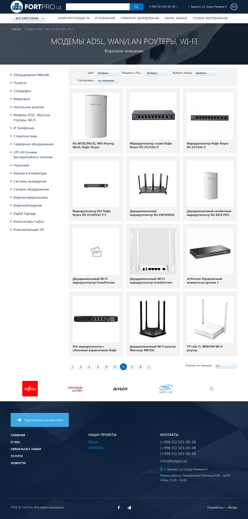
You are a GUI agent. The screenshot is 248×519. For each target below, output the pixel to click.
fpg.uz (93, 441)
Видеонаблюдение (28, 205)
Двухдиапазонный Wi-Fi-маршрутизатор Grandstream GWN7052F (94, 282)
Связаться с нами (26, 449)
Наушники (21, 165)
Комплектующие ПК (74, 18)
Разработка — (222, 507)
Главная (16, 29)
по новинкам (106, 80)
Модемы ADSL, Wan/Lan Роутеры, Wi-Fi (32, 117)
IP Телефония (105, 18)
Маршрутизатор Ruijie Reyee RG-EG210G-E (208, 145)
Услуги (17, 456)
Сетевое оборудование (210, 18)
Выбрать (103, 73)
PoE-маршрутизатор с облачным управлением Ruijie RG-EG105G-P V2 (95, 350)
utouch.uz (95, 447)
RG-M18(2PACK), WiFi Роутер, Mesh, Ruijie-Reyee (94, 145)
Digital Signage (176, 18)
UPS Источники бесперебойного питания (33, 154)
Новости (18, 463)
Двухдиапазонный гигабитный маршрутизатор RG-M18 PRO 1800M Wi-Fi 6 (209, 214)
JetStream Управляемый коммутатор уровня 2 (204, 280)
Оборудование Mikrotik (31, 75)
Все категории (30, 18)
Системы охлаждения (30, 181)
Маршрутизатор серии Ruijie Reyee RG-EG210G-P (151, 145)
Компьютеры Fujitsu (29, 221)
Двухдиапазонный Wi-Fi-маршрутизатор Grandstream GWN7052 (151, 282)
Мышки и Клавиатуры (30, 173)
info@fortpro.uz (173, 460)
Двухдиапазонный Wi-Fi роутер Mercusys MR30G (153, 348)
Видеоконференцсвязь (31, 197)
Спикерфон (22, 91)
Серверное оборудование (140, 18)
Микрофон (22, 99)
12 (217, 366)
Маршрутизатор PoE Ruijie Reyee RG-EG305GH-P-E (92, 212)
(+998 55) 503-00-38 (162, 6)
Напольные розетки (29, 107)
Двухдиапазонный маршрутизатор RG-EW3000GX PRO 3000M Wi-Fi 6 (152, 214)
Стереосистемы (25, 136)
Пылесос (20, 82)
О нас (15, 442)
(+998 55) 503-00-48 (178, 447)
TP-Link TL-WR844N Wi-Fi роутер (205, 348)
